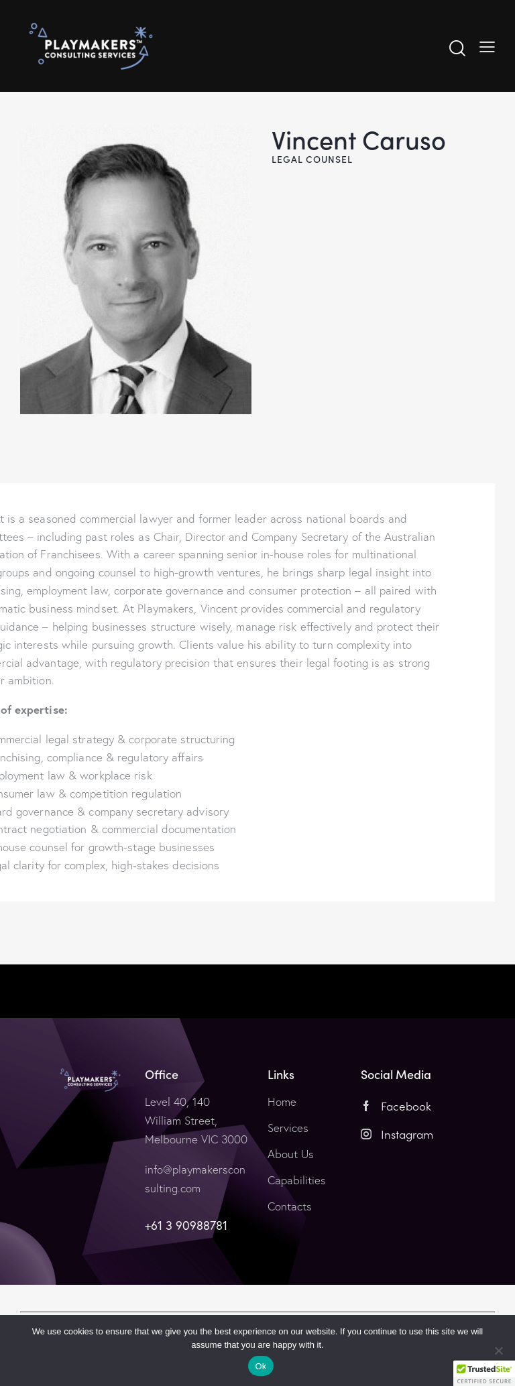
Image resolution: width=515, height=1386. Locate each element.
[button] (484, 1373)
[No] (498, 1350)
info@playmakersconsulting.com (195, 1178)
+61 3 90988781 (186, 1225)
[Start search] (457, 48)
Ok (260, 1366)
